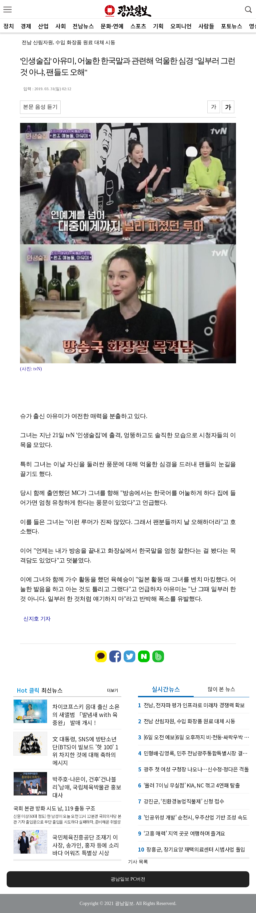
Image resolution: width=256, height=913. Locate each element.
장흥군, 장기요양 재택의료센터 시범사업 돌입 (191, 849)
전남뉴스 (83, 26)
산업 (43, 26)
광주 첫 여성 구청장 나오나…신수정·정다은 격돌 (193, 769)
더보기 (112, 690)
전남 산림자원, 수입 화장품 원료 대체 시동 (68, 42)
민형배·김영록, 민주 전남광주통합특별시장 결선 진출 (193, 753)
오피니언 (181, 26)
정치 (8, 26)
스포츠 (138, 26)
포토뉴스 (231, 26)
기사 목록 (138, 861)
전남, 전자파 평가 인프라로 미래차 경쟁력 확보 (191, 705)
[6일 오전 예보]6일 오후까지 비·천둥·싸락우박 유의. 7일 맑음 (193, 737)
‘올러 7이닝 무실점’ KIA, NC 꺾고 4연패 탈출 (189, 785)
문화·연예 (112, 26)
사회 (60, 26)
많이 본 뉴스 (221, 689)
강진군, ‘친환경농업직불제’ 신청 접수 (181, 801)
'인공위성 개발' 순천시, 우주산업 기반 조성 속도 (192, 817)
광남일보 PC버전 (128, 879)
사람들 (206, 26)
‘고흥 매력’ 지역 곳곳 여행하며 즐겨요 (181, 833)
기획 (158, 26)
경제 (26, 26)
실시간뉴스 (166, 689)
